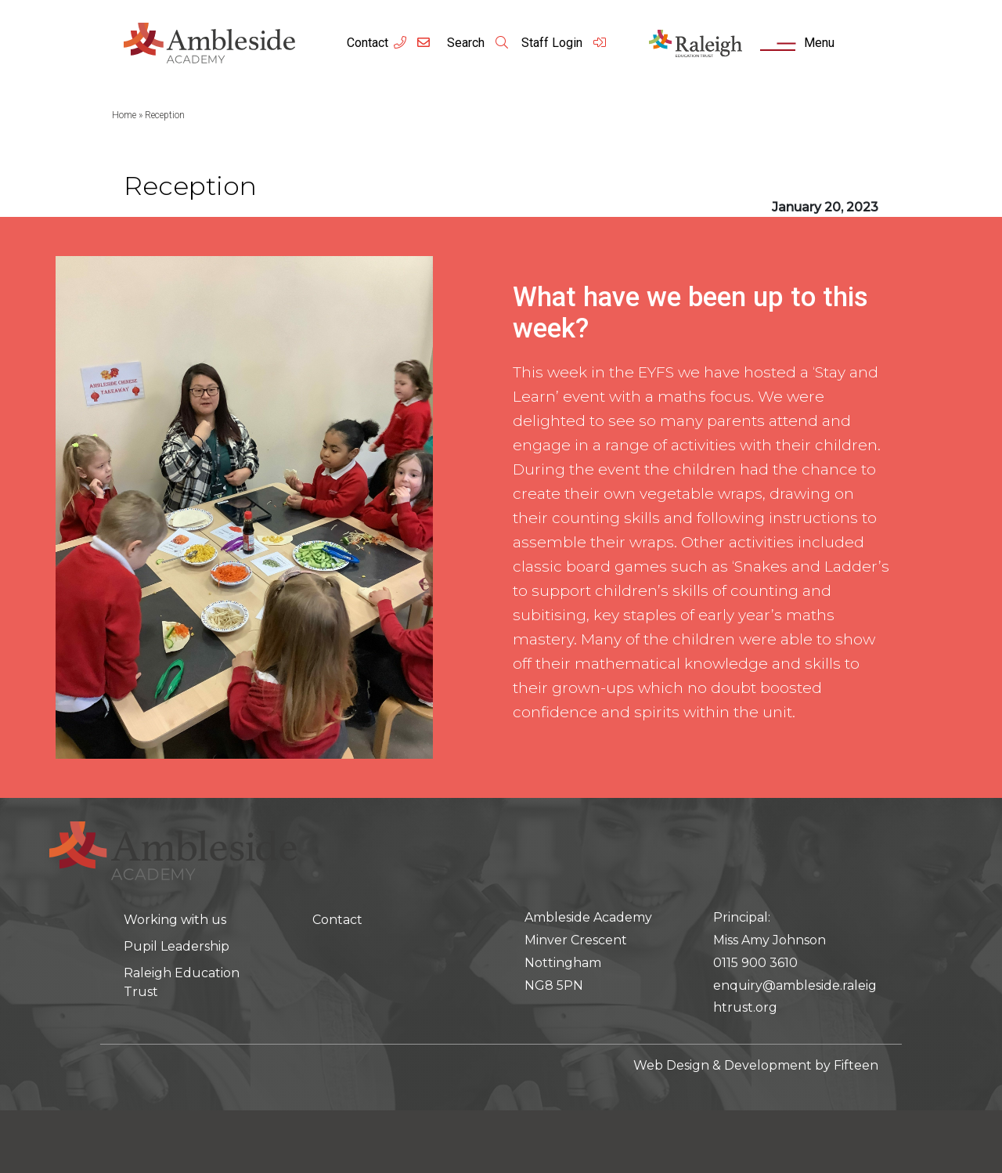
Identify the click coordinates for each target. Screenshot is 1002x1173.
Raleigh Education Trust (182, 982)
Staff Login (564, 42)
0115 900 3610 (755, 962)
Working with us (175, 919)
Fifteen (856, 1065)
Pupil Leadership (176, 946)
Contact (367, 42)
